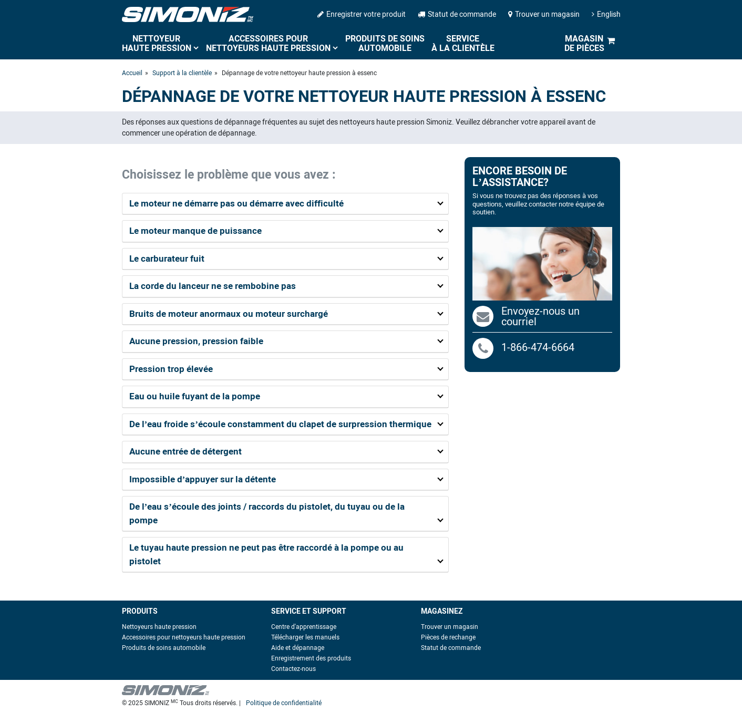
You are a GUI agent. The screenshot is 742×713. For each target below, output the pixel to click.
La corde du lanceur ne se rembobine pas (212, 286)
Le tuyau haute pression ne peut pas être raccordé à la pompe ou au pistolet (266, 554)
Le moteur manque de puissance (195, 230)
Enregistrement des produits (311, 658)
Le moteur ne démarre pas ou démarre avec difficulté (236, 203)
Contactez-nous (293, 669)
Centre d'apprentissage (303, 627)
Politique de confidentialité (284, 703)
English (606, 14)
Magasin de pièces (584, 43)
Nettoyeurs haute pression (159, 627)
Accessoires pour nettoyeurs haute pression (268, 43)
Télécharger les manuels (305, 637)
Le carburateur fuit (166, 258)
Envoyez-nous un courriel (540, 316)
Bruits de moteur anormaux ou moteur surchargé (228, 313)
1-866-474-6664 (523, 347)
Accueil (132, 73)
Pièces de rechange (448, 637)
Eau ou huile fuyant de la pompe (194, 396)
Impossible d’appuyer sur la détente (202, 479)
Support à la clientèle (182, 73)
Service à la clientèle (462, 43)
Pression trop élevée (171, 369)
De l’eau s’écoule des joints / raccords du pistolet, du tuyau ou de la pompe (267, 513)
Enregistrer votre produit (361, 14)
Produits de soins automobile (385, 43)
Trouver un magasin (544, 14)
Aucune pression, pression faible (196, 341)
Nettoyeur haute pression (156, 43)
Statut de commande (457, 14)
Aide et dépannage (297, 648)
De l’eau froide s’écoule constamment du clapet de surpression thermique (280, 424)
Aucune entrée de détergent (185, 451)
